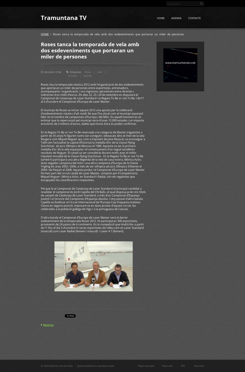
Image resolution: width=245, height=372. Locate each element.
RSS (183, 365)
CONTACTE (194, 18)
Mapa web (167, 365)
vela (99, 72)
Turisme (72, 76)
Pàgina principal (146, 365)
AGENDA (176, 18)
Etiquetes (75, 72)
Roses (88, 72)
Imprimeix (199, 365)
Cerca (201, 3)
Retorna (48, 325)
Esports (87, 76)
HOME (161, 18)
